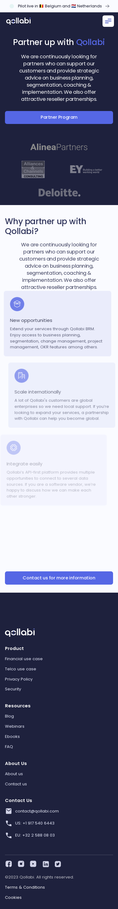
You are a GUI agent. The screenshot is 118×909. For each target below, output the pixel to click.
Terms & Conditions (25, 887)
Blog (9, 716)
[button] (107, 21)
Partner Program (59, 117)
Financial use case (24, 659)
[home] (18, 21)
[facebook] (8, 863)
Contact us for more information (59, 578)
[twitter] (57, 863)
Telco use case (20, 669)
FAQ (9, 747)
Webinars (14, 726)
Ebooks (12, 736)
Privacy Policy (19, 679)
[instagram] (20, 863)
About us (14, 774)
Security (13, 689)
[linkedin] (45, 863)
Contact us (16, 784)
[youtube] (32, 863)
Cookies (13, 897)
